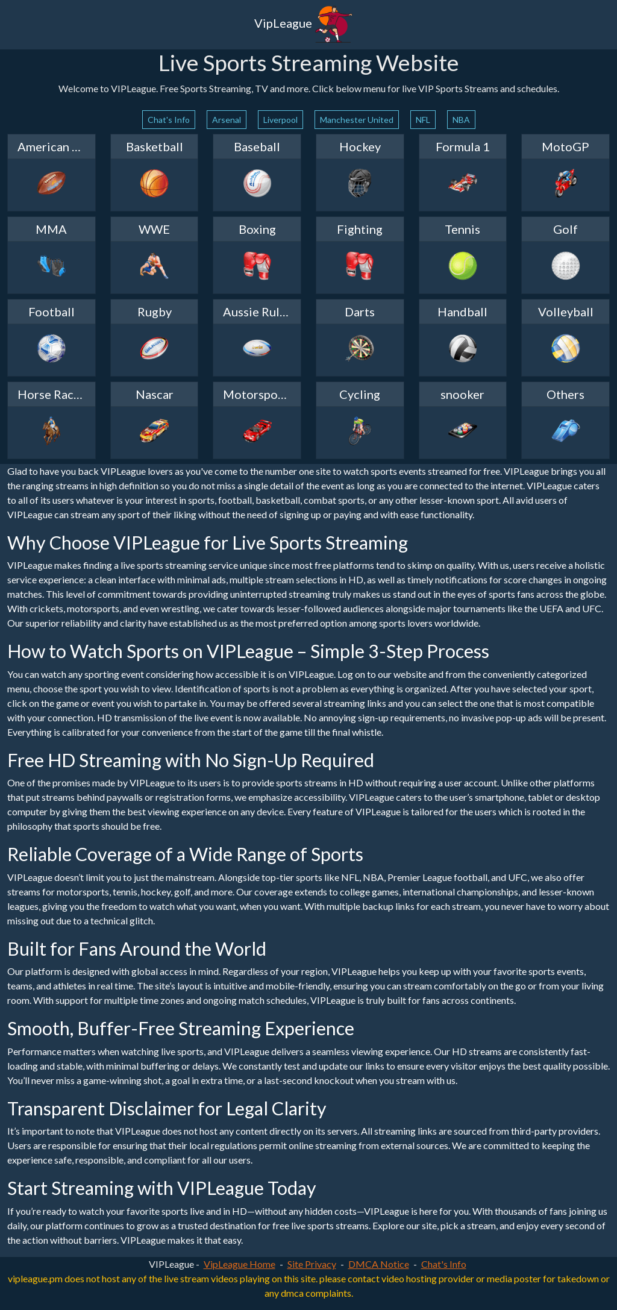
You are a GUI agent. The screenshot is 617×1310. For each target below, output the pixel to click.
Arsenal (226, 119)
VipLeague (303, 24)
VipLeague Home (239, 1264)
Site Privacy (311, 1264)
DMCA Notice (378, 1264)
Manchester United (356, 119)
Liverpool (280, 119)
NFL (423, 119)
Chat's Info (169, 119)
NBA (461, 119)
